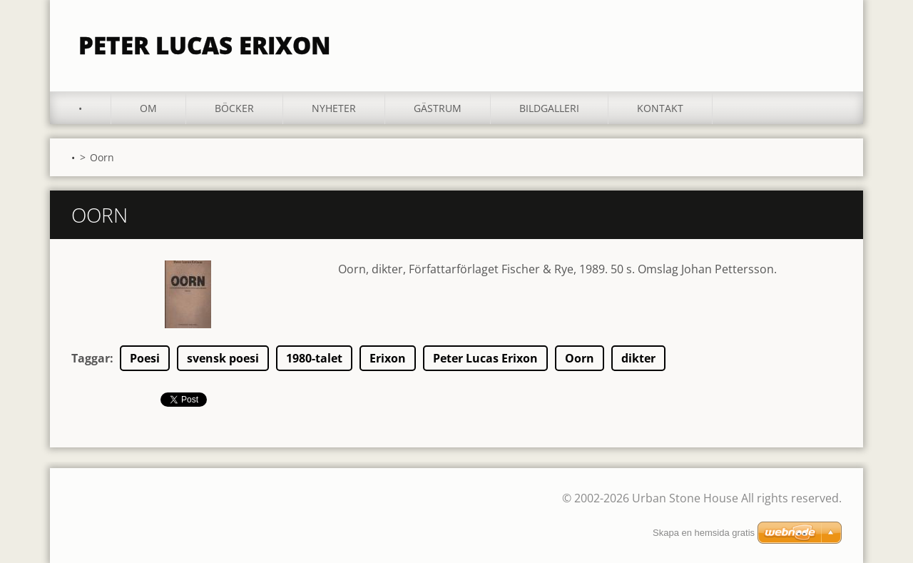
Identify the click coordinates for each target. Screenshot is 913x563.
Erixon (387, 358)
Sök (826, 41)
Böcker (234, 108)
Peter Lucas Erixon (485, 358)
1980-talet (314, 358)
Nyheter (334, 108)
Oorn (579, 358)
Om (148, 108)
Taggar (90, 358)
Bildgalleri (549, 108)
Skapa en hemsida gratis (704, 532)
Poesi (145, 358)
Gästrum (437, 108)
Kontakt (660, 108)
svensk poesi (223, 358)
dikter (638, 358)
